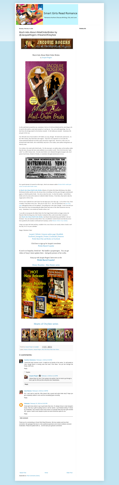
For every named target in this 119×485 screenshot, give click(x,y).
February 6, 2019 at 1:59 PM (40, 391)
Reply (25, 368)
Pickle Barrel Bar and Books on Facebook (46, 239)
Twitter (46, 236)
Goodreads (53, 236)
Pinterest (61, 236)
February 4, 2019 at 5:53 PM (44, 360)
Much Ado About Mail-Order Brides (31, 190)
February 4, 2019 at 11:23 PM (49, 376)
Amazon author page (48, 234)
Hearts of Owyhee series (46, 323)
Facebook (31, 236)
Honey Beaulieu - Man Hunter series (46, 265)
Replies (28, 372)
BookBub (60, 234)
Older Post (69, 472)
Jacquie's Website (35, 234)
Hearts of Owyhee (28, 349)
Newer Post (23, 472)
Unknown (27, 403)
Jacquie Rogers (47, 57)
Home (46, 472)
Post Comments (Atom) (33, 475)
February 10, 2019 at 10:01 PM (38, 403)
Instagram (39, 236)
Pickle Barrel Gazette (46, 246)
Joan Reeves (28, 391)
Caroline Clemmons (30, 360)
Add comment (24, 418)
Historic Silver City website (59, 220)
